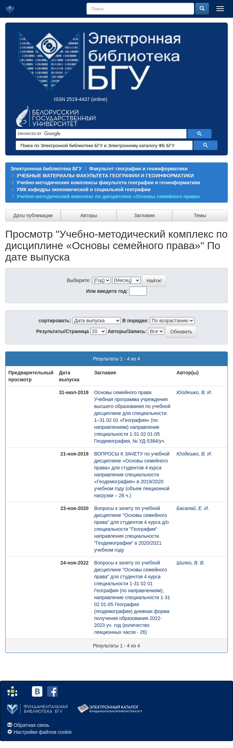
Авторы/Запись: (127, 331)
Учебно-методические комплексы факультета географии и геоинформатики (108, 182)
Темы (200, 215)
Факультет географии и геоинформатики (138, 168)
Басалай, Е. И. (192, 508)
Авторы (88, 215)
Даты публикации (32, 215)
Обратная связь (31, 725)
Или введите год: (107, 291)
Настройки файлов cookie (43, 732)
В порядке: (135, 320)
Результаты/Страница (62, 331)
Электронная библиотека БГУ (46, 168)
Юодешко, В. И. (194, 392)
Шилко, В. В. (190, 563)
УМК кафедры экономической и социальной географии (84, 189)
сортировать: (55, 320)
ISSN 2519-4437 (72, 99)
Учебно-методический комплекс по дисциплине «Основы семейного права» (108, 196)
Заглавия (144, 215)
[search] (100, 134)
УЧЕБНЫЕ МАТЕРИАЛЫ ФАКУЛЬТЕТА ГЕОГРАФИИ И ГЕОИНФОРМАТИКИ (105, 175)
